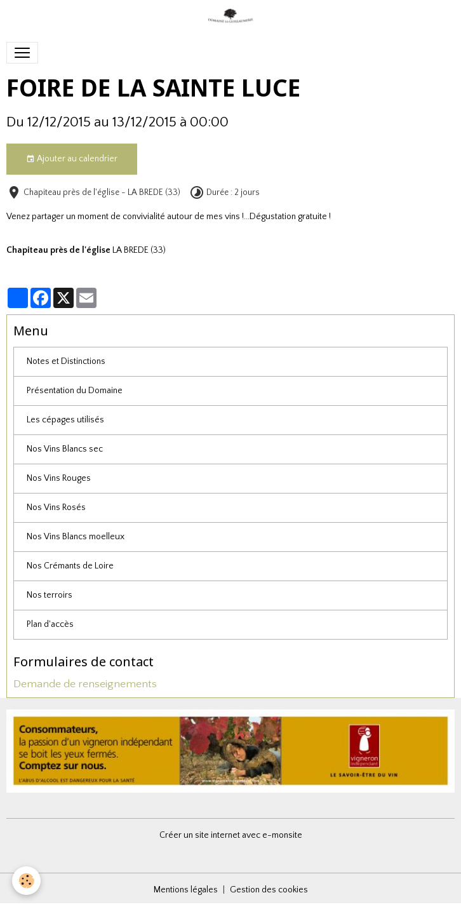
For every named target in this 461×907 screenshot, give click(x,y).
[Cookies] (27, 880)
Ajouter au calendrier (71, 159)
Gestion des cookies (269, 890)
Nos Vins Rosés (56, 507)
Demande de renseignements (85, 684)
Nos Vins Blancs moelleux (75, 537)
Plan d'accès (50, 624)
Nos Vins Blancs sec (65, 449)
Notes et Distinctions (66, 361)
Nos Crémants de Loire (70, 566)
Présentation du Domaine (75, 391)
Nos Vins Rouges (59, 478)
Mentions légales (186, 890)
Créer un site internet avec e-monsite (230, 835)
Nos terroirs (49, 595)
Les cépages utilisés (65, 420)
